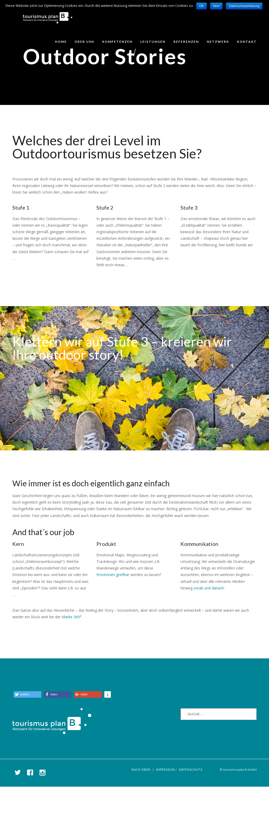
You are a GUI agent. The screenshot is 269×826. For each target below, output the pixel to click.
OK (201, 6)
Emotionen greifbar (113, 613)
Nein (216, 6)
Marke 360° (71, 656)
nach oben (141, 809)
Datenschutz (191, 809)
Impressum (165, 809)
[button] (27, 734)
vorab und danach (209, 627)
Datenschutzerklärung (244, 6)
